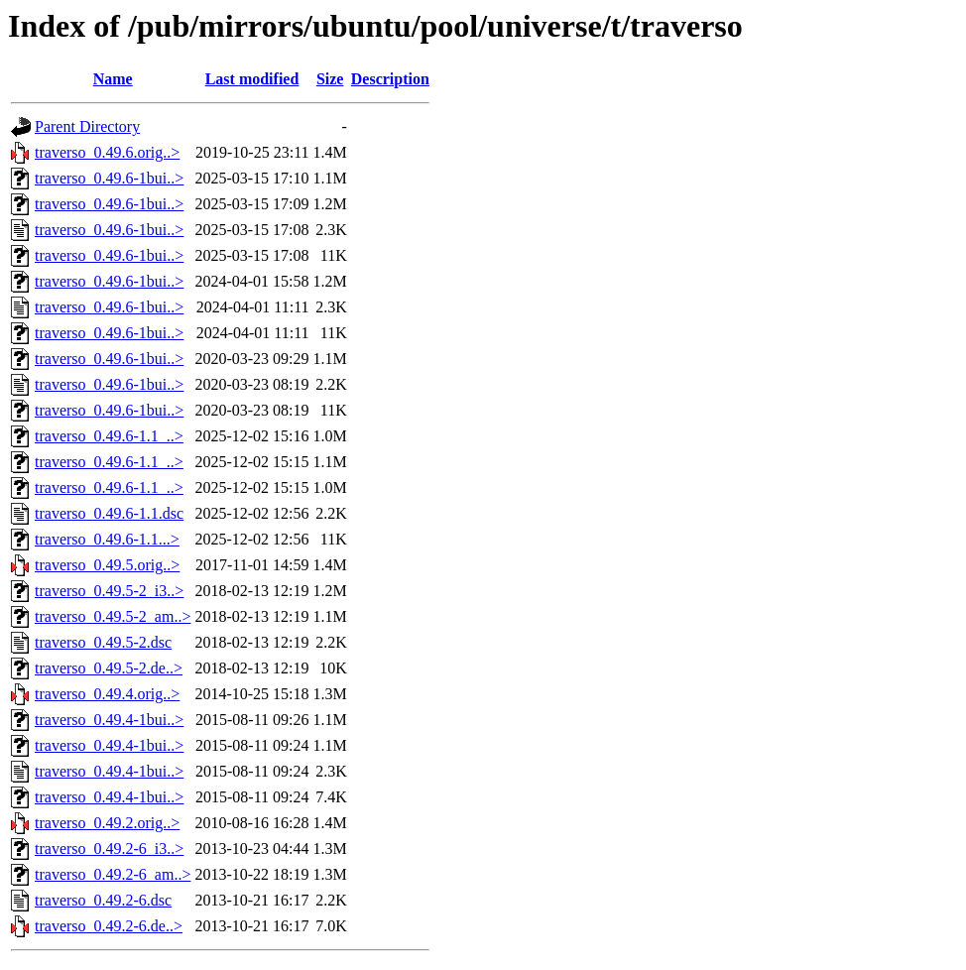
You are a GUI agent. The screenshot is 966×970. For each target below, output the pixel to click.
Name (113, 78)
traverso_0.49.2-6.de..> (108, 925)
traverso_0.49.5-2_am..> (112, 616)
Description (390, 78)
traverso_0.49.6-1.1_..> (109, 435)
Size (330, 78)
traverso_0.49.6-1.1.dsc (109, 513)
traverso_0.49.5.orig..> (107, 564)
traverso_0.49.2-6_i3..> (109, 848)
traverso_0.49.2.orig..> (107, 822)
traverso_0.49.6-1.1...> (107, 539)
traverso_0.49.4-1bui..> (109, 719)
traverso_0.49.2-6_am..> (112, 874)
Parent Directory (87, 126)
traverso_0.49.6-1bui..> (109, 178)
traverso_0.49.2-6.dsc (103, 900)
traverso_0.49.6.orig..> (107, 152)
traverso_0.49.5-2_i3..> (109, 590)
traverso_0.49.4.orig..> (107, 693)
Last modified (252, 78)
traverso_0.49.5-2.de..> (108, 668)
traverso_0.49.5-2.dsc (103, 642)
